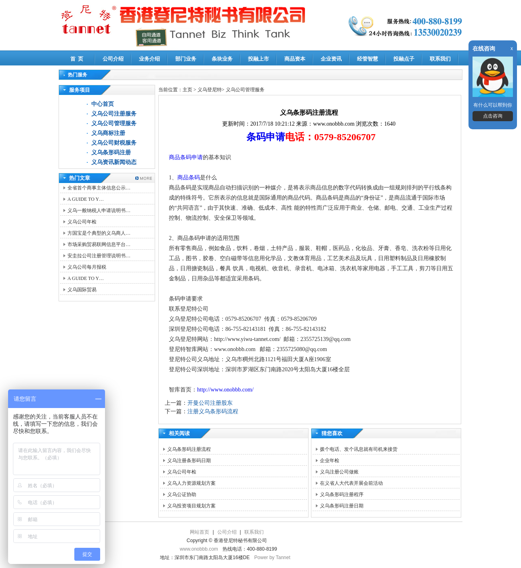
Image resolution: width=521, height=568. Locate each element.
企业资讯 (331, 59)
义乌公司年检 (82, 222)
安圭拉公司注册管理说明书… (98, 256)
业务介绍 (149, 59)
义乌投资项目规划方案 (191, 506)
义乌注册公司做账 (339, 472)
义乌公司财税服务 (114, 143)
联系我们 (440, 59)
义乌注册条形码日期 (189, 460)
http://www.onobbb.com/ (225, 390)
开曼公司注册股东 (210, 403)
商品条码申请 (186, 157)
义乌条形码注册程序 (341, 494)
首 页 (77, 59)
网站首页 (199, 532)
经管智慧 (367, 59)
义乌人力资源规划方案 (191, 483)
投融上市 (258, 59)
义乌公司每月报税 (86, 267)
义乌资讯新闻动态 (114, 162)
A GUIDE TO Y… (85, 199)
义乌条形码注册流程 (189, 449)
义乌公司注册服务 (114, 114)
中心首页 (102, 104)
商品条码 (188, 178)
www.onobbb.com (199, 549)
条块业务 (222, 59)
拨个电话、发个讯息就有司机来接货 (358, 449)
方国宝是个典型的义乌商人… (98, 233)
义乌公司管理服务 (114, 123)
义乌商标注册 (108, 133)
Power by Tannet (272, 557)
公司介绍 (113, 59)
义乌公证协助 (181, 494)
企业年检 (329, 460)
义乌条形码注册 (111, 152)
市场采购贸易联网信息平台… (98, 244)
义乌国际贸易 (82, 289)
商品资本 (294, 59)
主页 (187, 90)
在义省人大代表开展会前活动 (351, 483)
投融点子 (403, 59)
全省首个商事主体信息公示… (98, 188)
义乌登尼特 (209, 90)
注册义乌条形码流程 (212, 411)
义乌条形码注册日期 (341, 506)
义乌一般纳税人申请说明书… (98, 210)
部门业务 (185, 59)
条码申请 (265, 137)
